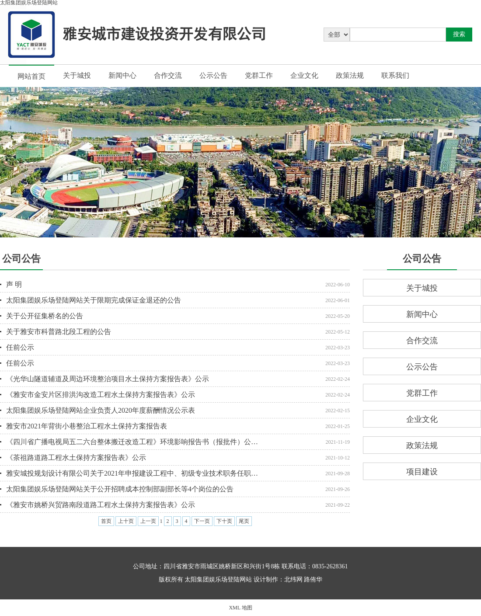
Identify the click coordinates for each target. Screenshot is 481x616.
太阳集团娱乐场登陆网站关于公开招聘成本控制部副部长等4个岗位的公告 (120, 489)
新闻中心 (122, 75)
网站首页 (31, 76)
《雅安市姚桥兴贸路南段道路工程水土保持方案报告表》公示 (100, 504)
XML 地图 (240, 608)
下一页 (202, 521)
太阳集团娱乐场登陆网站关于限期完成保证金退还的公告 (93, 300)
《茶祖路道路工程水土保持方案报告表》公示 (76, 457)
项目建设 (422, 471)
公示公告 (213, 75)
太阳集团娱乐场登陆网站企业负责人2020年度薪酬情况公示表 (100, 410)
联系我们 (395, 75)
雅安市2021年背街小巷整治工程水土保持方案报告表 (86, 426)
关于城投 (77, 75)
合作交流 (168, 75)
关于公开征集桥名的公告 (44, 316)
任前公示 (20, 347)
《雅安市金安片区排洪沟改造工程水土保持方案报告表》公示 (100, 394)
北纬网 (293, 579)
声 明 (14, 284)
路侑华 (313, 579)
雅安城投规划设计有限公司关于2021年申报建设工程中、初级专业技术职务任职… (132, 473)
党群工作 (259, 75)
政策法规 (350, 75)
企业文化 (304, 75)
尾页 (244, 521)
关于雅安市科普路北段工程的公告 (58, 331)
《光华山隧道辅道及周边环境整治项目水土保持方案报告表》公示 (107, 379)
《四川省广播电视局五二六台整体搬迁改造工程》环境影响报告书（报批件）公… (132, 441)
